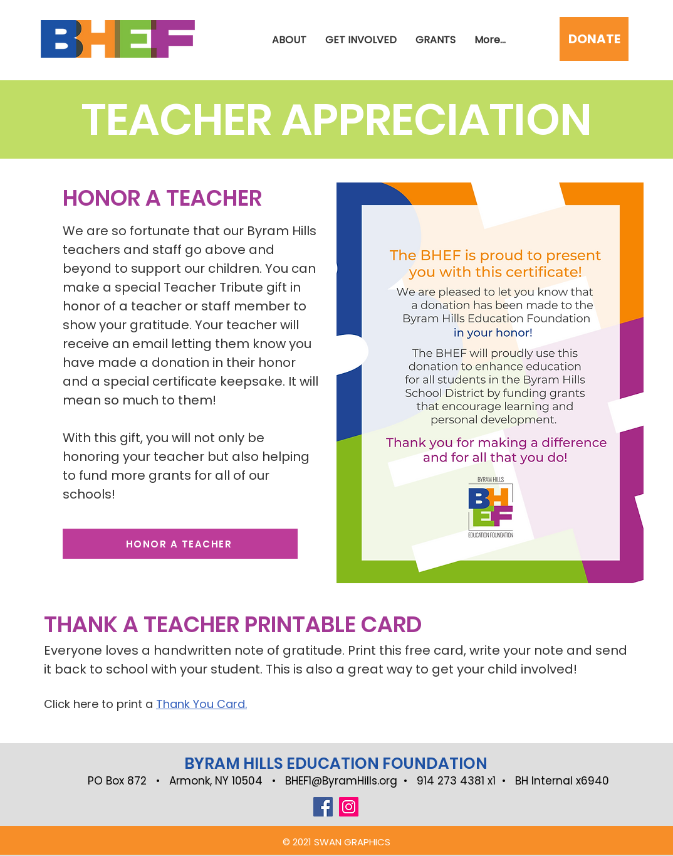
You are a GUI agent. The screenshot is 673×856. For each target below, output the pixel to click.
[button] (361, 40)
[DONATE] (594, 39)
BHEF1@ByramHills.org (341, 780)
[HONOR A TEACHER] (180, 544)
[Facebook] (323, 806)
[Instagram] (348, 806)
